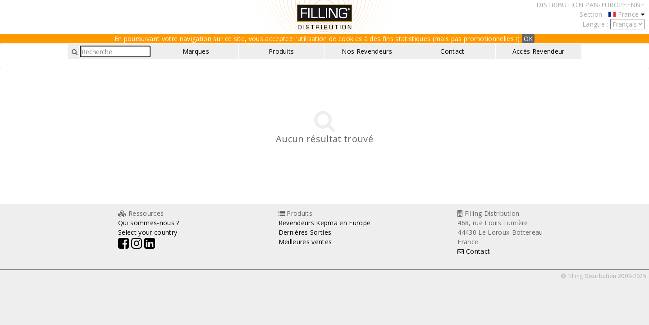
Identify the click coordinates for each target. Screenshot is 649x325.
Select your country (147, 232)
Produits (281, 51)
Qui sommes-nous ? (148, 222)
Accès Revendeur (538, 51)
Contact (452, 51)
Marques (196, 51)
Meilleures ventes (305, 241)
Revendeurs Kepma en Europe (325, 222)
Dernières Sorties (305, 232)
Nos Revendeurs (367, 51)
